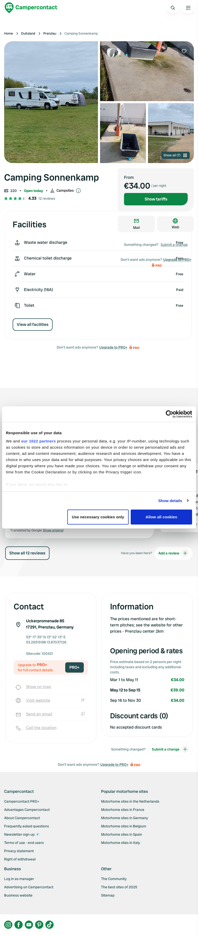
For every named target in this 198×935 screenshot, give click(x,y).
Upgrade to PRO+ (113, 347)
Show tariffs (156, 199)
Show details (170, 500)
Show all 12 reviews (27, 553)
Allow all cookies (161, 517)
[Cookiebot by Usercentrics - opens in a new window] (169, 414)
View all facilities (32, 324)
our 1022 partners (38, 441)
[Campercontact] (31, 8)
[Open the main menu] (188, 7)
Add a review (173, 553)
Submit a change (174, 244)
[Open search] (172, 7)
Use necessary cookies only (98, 517)
